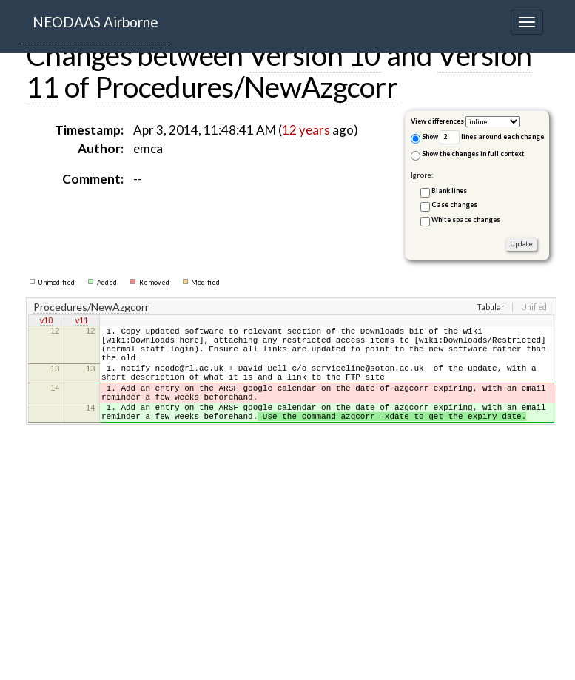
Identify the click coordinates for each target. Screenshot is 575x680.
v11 (82, 321)
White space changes (465, 219)
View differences (437, 121)
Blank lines (449, 190)
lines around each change (492, 137)
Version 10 (315, 55)
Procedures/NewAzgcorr (246, 87)
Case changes (454, 205)
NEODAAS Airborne (95, 21)
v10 (46, 321)
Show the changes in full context (468, 155)
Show (424, 138)
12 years (306, 130)
